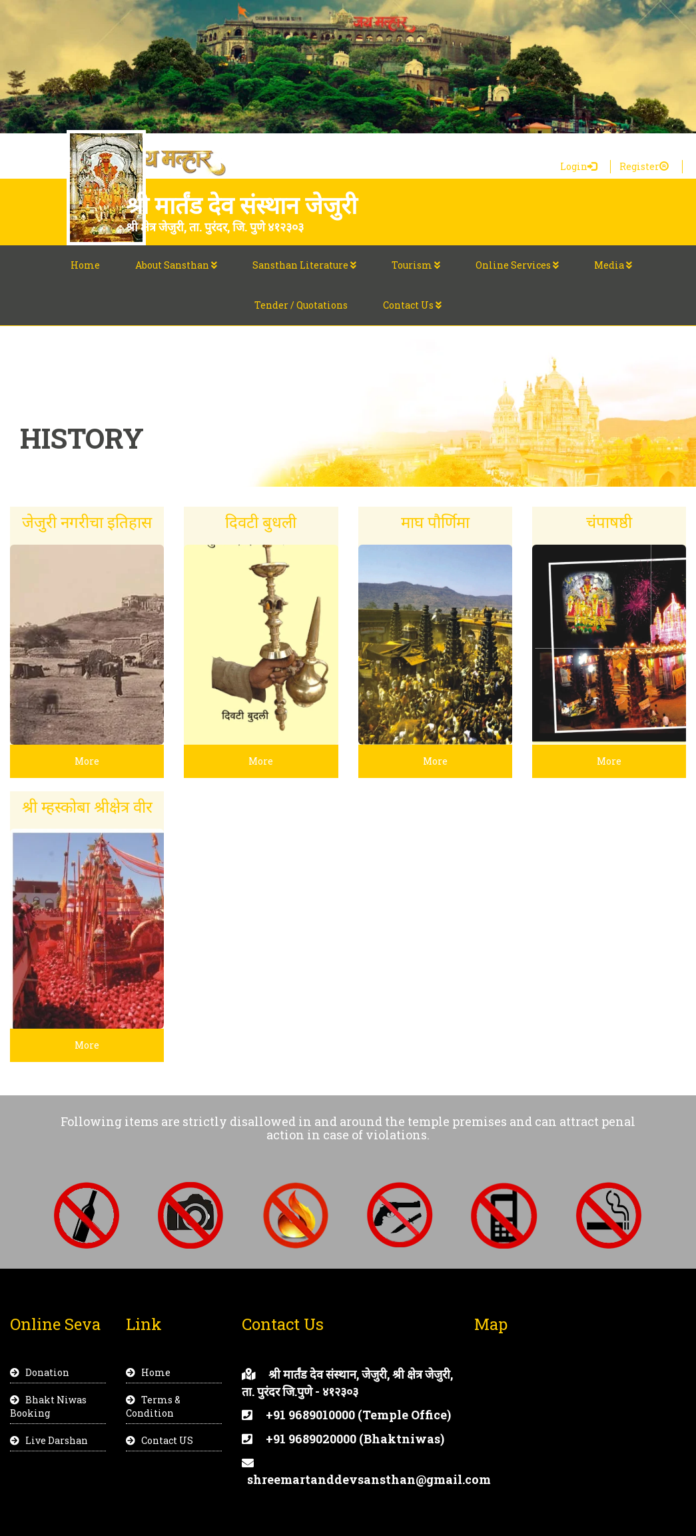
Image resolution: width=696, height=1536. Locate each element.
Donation (39, 1372)
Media (613, 265)
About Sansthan (176, 265)
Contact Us (412, 305)
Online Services (517, 265)
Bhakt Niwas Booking (48, 1406)
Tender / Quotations (301, 305)
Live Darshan (49, 1440)
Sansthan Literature (304, 265)
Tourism (416, 265)
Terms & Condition (153, 1406)
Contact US (159, 1440)
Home (85, 265)
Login (578, 166)
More (87, 761)
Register (644, 166)
